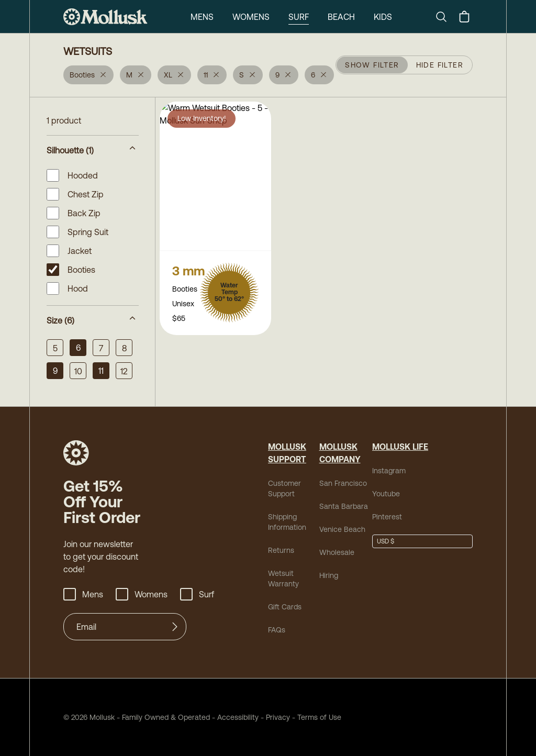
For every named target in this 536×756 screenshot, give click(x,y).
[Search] (445, 16)
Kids (383, 16)
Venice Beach (342, 529)
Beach (341, 16)
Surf (298, 16)
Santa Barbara (343, 506)
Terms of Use (319, 717)
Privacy (278, 717)
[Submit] (175, 626)
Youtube (386, 494)
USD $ (385, 541)
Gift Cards (285, 607)
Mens (202, 16)
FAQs (276, 630)
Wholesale (336, 552)
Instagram (389, 470)
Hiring (328, 575)
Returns (281, 550)
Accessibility (234, 717)
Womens (251, 16)
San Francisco (343, 483)
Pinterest (387, 517)
